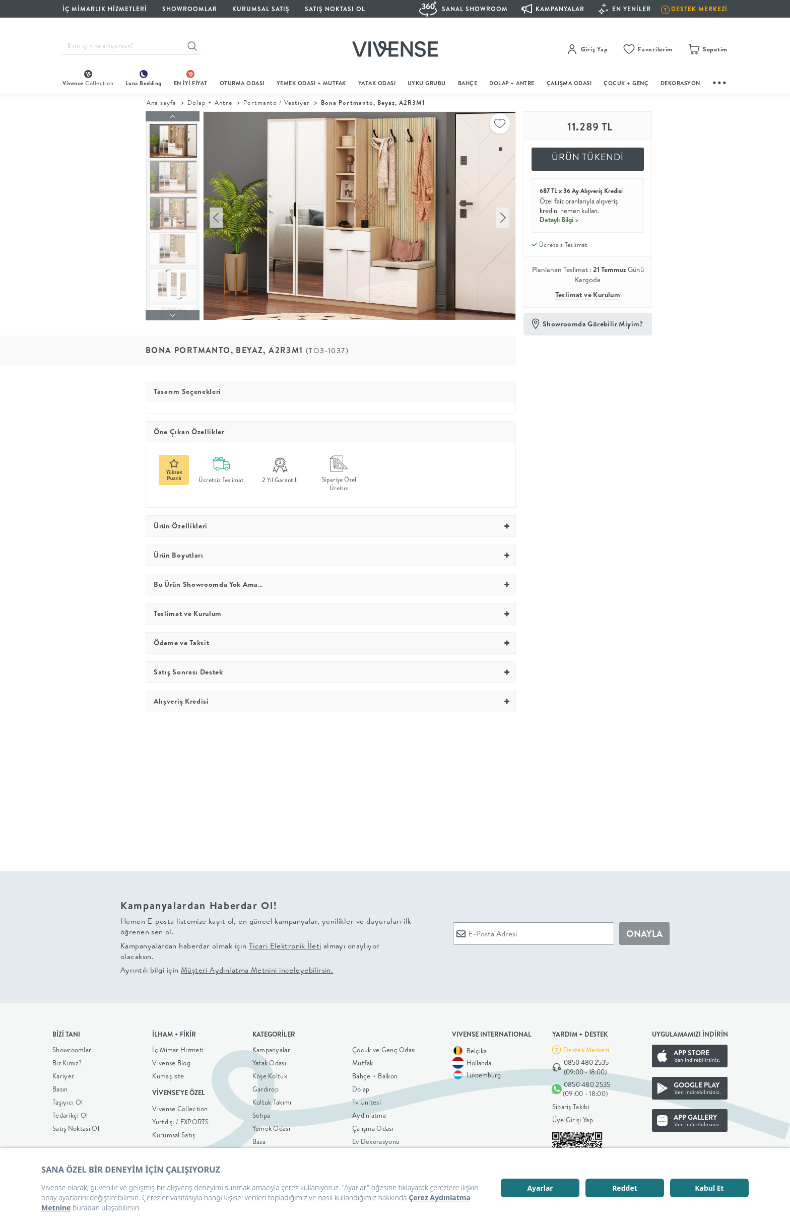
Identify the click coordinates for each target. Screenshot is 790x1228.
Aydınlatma (369, 1113)
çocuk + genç (626, 83)
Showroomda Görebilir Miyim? (593, 324)
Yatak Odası (377, 83)
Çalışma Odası (372, 1126)
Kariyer (63, 1073)
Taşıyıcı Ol (67, 1100)
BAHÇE (468, 83)
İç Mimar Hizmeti (178, 1047)
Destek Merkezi (586, 1047)
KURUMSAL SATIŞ (261, 9)
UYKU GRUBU (427, 83)
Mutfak (362, 1060)
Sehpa (261, 1113)
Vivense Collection (180, 1106)
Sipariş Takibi (570, 1104)
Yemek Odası (271, 1126)
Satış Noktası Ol (335, 9)
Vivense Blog (171, 1060)
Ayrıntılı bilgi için (226, 968)
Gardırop (265, 1086)
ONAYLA (644, 931)
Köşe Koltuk (269, 1073)
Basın (60, 1086)
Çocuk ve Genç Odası (384, 1047)
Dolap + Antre (209, 102)
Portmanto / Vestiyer (276, 102)
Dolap (361, 1086)
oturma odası (242, 83)
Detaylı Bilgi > (559, 219)
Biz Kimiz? (67, 1060)
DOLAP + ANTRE (512, 83)
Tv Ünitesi (366, 1100)
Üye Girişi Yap (572, 1117)
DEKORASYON (680, 83)
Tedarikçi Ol (70, 1113)
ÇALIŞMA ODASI (569, 83)
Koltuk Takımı (272, 1100)
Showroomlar (71, 1047)
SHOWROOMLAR (189, 9)
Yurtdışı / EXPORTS (180, 1119)
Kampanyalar (271, 1047)
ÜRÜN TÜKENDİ (588, 157)
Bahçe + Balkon (375, 1073)
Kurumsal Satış (173, 1132)
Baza (259, 1139)
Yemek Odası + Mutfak (311, 83)
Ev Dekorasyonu (376, 1139)
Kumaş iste (168, 1073)
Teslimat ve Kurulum (588, 295)
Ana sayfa (161, 102)
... (720, 81)
